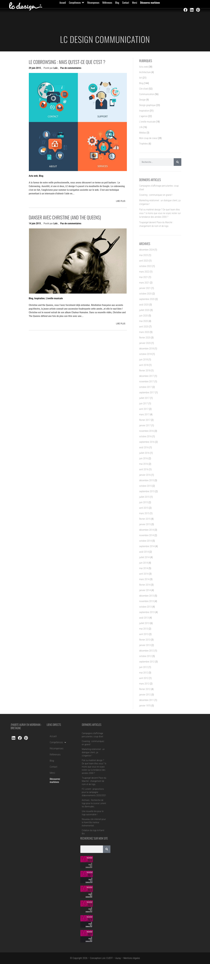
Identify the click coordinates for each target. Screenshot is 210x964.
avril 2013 (143, 634)
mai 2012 (143, 672)
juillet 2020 (144, 310)
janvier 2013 (145, 645)
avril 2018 (143, 365)
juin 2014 (143, 562)
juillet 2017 (144, 398)
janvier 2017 (145, 425)
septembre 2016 (147, 441)
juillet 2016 (144, 452)
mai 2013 (143, 628)
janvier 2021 (145, 288)
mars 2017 (144, 414)
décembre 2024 (146, 249)
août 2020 (144, 304)
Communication (146, 94)
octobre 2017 (145, 387)
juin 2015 (143, 502)
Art (140, 77)
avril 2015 (143, 507)
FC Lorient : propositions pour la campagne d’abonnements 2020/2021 (94, 792)
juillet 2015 (144, 496)
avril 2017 (143, 409)
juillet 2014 (144, 557)
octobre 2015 (145, 485)
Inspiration (39, 298)
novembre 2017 (146, 381)
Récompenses (56, 748)
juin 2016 (143, 458)
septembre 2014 (147, 546)
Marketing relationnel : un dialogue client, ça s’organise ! (93, 752)
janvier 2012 (145, 694)
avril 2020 (143, 326)
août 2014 (144, 551)
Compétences (58, 742)
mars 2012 (144, 683)
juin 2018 (143, 359)
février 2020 (145, 337)
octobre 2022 (145, 266)
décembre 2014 (146, 529)
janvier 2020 (145, 343)
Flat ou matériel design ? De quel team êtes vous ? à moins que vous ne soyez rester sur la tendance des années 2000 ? (160, 213)
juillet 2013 (144, 623)
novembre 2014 (146, 535)
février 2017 (145, 420)
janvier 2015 (145, 524)
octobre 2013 (145, 606)
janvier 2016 (145, 474)
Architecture (145, 72)
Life (141, 127)
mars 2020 (144, 332)
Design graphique (147, 105)
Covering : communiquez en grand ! (155, 194)
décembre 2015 (146, 480)
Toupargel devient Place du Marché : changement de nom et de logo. (94, 781)
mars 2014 (144, 579)
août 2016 (144, 447)
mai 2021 (143, 277)
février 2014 (145, 584)
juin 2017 (143, 403)
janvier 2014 (145, 590)
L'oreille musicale (54, 298)
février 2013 (145, 639)
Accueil (53, 736)
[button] (76, 2)
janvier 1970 (145, 705)
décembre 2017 (146, 376)
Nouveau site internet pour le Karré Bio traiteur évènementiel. (94, 822)
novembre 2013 (146, 601)
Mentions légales (131, 958)
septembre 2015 (147, 491)
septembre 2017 (147, 392)
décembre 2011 (146, 700)
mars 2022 (144, 271)
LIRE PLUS (120, 201)
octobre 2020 (145, 293)
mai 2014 (143, 568)
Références (55, 754)
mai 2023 (143, 255)
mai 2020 (143, 321)
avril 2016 (143, 469)
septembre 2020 (147, 299)
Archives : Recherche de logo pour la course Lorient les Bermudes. (94, 803)
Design (142, 99)
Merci (52, 772)
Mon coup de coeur (148, 138)
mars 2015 (144, 513)
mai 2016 (143, 463)
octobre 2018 (145, 354)
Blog (41, 175)
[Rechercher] (177, 162)
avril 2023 (143, 260)
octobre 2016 (145, 436)
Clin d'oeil (143, 88)
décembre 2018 (146, 348)
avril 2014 (143, 573)
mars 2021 (144, 282)
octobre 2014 (145, 540)
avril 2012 (143, 678)
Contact (53, 766)
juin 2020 (143, 315)
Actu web (33, 175)
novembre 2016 (146, 431)
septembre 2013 (147, 612)
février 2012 (145, 689)
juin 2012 (143, 667)
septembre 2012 (147, 661)
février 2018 (145, 370)
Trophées (143, 143)
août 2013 (144, 617)
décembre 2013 (146, 595)
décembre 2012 (146, 650)
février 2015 (145, 518)
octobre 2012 (145, 656)
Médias (142, 132)
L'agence (143, 116)
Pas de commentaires (70, 68)
